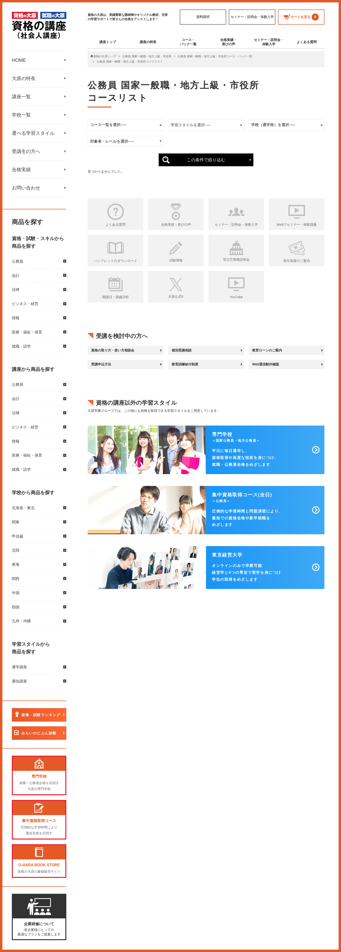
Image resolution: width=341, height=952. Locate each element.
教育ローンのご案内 (267, 350)
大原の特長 (24, 78)
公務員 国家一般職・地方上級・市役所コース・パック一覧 (215, 56)
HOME (19, 60)
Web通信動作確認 (265, 364)
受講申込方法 (101, 364)
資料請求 (203, 17)
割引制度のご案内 (296, 261)
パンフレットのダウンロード (115, 261)
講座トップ (107, 42)
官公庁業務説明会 (236, 259)
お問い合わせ (26, 187)
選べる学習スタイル (33, 133)
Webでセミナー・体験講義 (297, 224)
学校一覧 (21, 114)
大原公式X (176, 296)
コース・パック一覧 (188, 42)
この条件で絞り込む (206, 159)
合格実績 (21, 169)
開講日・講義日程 (115, 297)
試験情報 (176, 260)
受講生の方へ (26, 151)
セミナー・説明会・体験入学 (252, 17)
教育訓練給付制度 (185, 364)
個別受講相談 (182, 350)
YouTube (236, 297)
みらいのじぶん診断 (39, 733)
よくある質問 (307, 42)
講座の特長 (148, 42)
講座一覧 (21, 96)
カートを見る (301, 17)
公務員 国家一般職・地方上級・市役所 (146, 56)
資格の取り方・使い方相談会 (112, 350)
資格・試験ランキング (40, 715)
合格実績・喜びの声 (228, 42)
